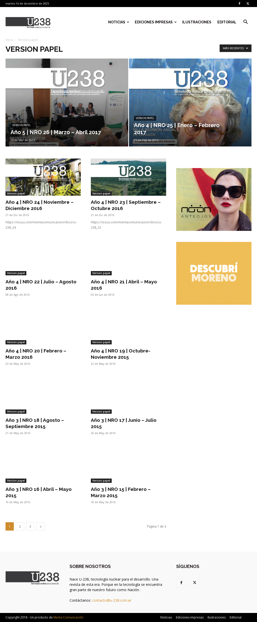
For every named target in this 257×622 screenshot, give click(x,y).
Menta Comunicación (68, 617)
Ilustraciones (196, 22)
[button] (245, 22)
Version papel (21, 125)
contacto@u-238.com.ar (111, 600)
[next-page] (40, 526)
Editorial (226, 22)
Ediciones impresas (156, 22)
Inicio (9, 40)
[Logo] (28, 22)
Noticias (118, 22)
